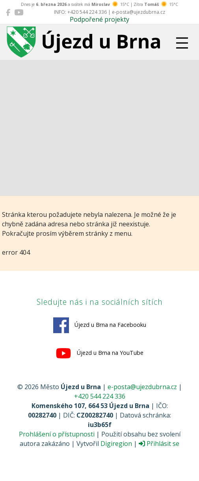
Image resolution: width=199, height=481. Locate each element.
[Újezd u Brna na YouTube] (18, 12)
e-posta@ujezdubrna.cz (142, 386)
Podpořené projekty (99, 19)
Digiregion (116, 443)
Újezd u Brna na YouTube (99, 353)
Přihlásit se (159, 443)
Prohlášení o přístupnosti (57, 434)
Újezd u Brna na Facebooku (99, 325)
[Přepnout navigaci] (182, 42)
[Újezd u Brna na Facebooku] (8, 12)
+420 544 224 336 (99, 396)
